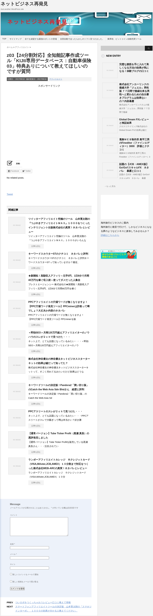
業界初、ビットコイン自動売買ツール (124, 39)
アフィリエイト (55, 79)
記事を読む (36, 246)
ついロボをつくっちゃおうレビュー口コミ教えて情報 (43, 602)
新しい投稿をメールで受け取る (25, 582)
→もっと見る (110, 186)
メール (13, 554)
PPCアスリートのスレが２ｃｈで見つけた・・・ (55, 411)
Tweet (10, 194)
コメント (13, 515)
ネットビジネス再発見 (24, 3)
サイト (13, 564)
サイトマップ (16, 39)
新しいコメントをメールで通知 (25, 574)
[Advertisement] (49, 109)
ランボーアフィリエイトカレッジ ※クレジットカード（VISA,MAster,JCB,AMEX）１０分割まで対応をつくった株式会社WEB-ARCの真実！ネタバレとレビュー (59, 464)
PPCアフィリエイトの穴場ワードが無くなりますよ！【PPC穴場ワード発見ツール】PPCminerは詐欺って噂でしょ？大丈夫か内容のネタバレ (59, 306)
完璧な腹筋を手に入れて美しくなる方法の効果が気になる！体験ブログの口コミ (134, 67)
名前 (12, 544)
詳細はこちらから (110, 235)
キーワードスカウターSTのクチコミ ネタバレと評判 (58, 253)
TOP (4, 39)
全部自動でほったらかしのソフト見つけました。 (82, 39)
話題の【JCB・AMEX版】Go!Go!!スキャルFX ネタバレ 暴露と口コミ (134, 167)
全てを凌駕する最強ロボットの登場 (41, 39)
